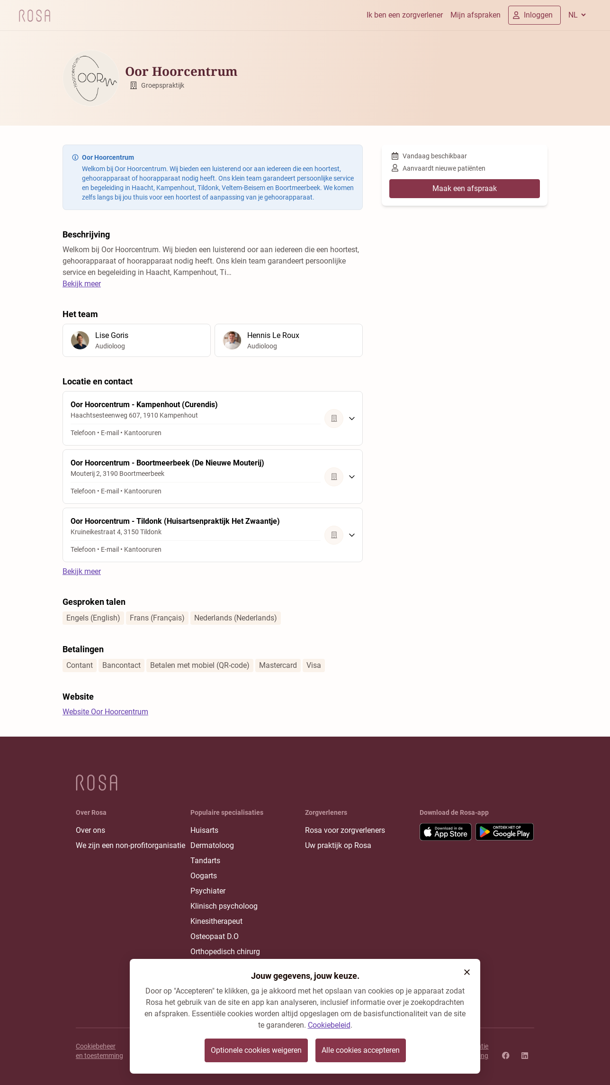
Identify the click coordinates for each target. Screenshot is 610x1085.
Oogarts (203, 875)
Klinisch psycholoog (224, 906)
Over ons (90, 830)
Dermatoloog (212, 845)
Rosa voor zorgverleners (345, 830)
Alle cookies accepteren (361, 1050)
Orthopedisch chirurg (225, 951)
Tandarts (205, 860)
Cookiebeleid (329, 1025)
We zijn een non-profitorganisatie (130, 845)
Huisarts (204, 830)
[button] (467, 972)
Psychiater (207, 890)
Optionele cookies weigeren (256, 1050)
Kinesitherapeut (216, 921)
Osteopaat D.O (214, 936)
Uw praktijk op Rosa (338, 845)
